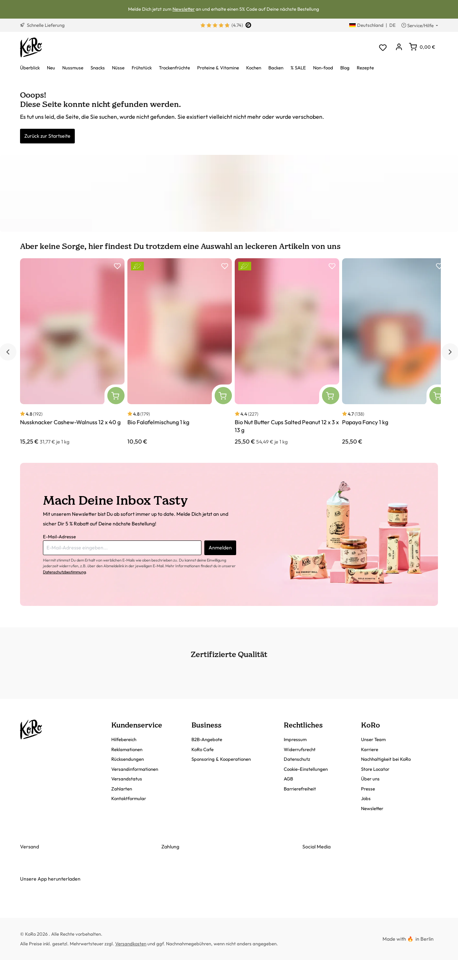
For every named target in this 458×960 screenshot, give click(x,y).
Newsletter (183, 9)
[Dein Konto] (398, 47)
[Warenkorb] (422, 47)
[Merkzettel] (382, 47)
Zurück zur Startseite (47, 136)
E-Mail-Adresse (59, 536)
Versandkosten (130, 943)
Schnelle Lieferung (42, 25)
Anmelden (220, 547)
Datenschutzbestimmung (64, 571)
